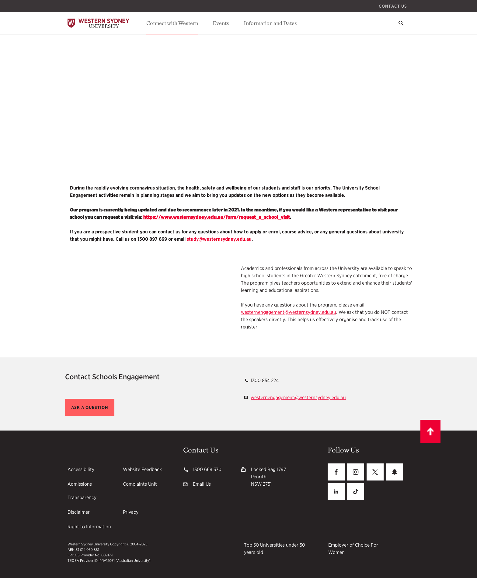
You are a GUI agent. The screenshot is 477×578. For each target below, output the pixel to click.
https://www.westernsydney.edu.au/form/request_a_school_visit (216, 217)
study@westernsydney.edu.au (219, 239)
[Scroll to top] (430, 431)
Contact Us (393, 6)
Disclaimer (79, 512)
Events (221, 23)
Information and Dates (270, 23)
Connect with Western (172, 23)
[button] (89, 407)
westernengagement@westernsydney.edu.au (288, 312)
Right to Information (89, 527)
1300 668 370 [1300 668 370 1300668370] (207, 469)
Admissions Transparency (82, 490)
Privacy (130, 512)
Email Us (202, 484)
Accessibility (81, 469)
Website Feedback (142, 469)
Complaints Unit (140, 484)
